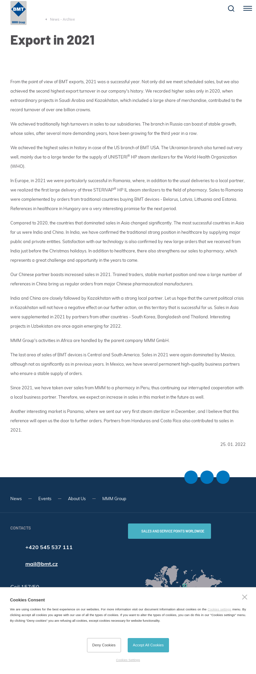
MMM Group (114, 498)
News (16, 498)
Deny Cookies (104, 645)
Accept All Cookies (148, 645)
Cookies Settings (128, 660)
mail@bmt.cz (41, 563)
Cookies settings (219, 609)
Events (44, 498)
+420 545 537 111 (49, 547)
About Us (77, 498)
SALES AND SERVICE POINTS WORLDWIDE (172, 531)
